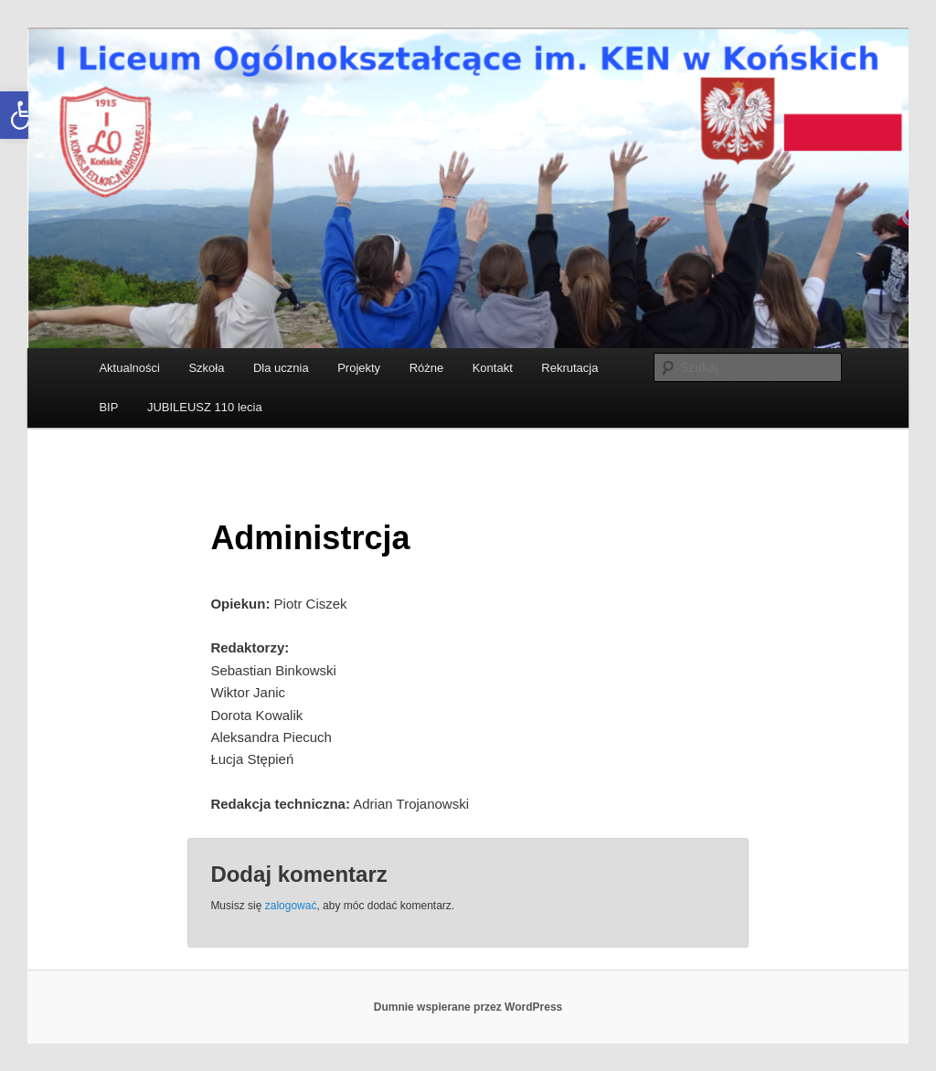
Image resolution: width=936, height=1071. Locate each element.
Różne (427, 368)
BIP (108, 407)
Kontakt (493, 368)
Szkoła (206, 368)
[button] (24, 115)
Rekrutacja (569, 368)
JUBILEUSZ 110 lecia (204, 407)
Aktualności (129, 368)
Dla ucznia (281, 368)
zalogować (291, 905)
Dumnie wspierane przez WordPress (468, 1007)
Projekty (358, 368)
